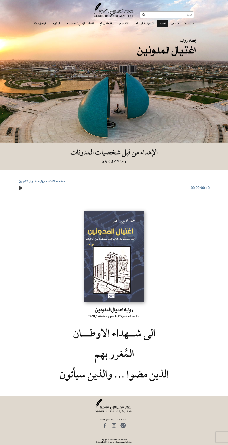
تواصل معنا (40, 23)
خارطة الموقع (106, 23)
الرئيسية (189, 23)
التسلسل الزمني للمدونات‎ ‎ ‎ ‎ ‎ (80, 23)
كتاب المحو (123, 23)
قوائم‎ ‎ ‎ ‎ (56, 23)
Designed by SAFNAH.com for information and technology (114, 442)
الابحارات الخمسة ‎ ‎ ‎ (145, 23)
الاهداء (162, 23)
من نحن (175, 23)
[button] (20, 188)
